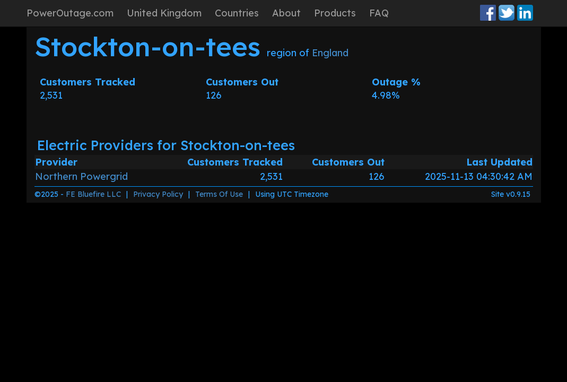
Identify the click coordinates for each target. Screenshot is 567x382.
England (330, 53)
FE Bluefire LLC (93, 194)
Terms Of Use (219, 194)
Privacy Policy (158, 194)
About (286, 13)
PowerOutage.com (70, 13)
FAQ (379, 13)
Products (335, 13)
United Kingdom (164, 13)
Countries (237, 13)
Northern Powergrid (81, 176)
